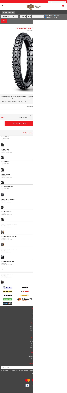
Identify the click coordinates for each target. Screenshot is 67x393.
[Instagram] (34, 373)
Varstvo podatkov (33, 328)
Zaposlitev (33, 318)
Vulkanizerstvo (33, 341)
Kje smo (33, 314)
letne (46, 15)
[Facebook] (32, 373)
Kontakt (33, 316)
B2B (33, 333)
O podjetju (33, 312)
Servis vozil (33, 343)
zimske (51, 15)
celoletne (56, 15)
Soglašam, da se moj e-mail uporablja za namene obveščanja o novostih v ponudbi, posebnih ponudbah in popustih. (28, 370)
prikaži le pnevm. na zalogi (51, 17)
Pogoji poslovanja (33, 326)
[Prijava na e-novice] (64, 367)
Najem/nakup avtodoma (33, 356)
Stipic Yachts (33, 358)
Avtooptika (33, 345)
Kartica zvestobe (33, 330)
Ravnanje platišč (33, 347)
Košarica (62, 5)
